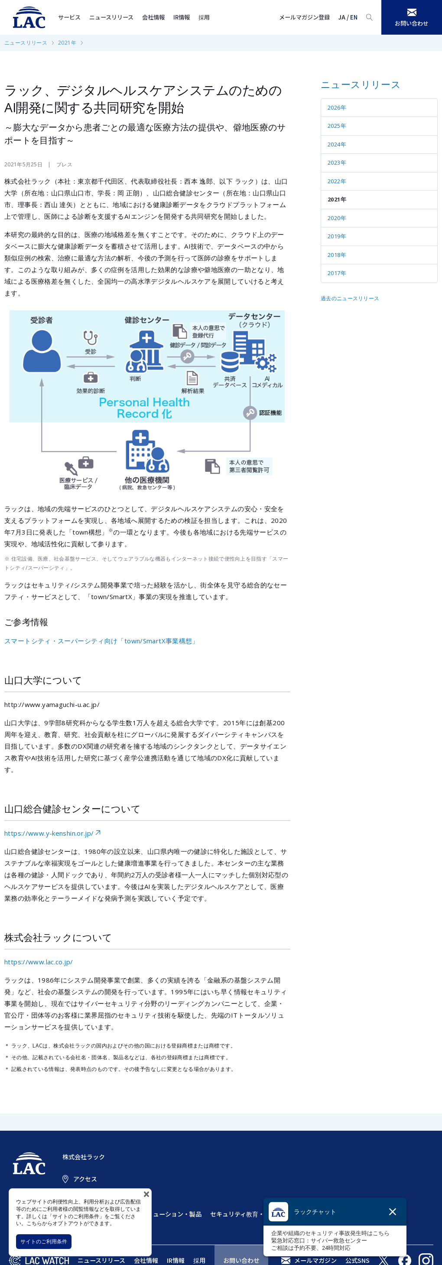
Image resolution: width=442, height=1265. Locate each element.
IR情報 (181, 17)
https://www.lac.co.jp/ (38, 961)
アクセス (85, 1178)
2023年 (337, 162)
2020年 (337, 218)
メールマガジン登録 (304, 17)
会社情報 (153, 17)
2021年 (67, 42)
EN (354, 17)
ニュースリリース (111, 17)
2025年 (337, 126)
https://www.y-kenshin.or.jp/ (49, 833)
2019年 (337, 236)
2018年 (337, 255)
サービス (69, 17)
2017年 (337, 273)
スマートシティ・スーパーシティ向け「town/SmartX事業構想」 (101, 640)
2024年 (337, 144)
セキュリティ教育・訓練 (243, 1214)
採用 (204, 17)
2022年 (337, 181)
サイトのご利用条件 (43, 1241)
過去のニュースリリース (350, 298)
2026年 (337, 107)
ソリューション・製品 (171, 1214)
